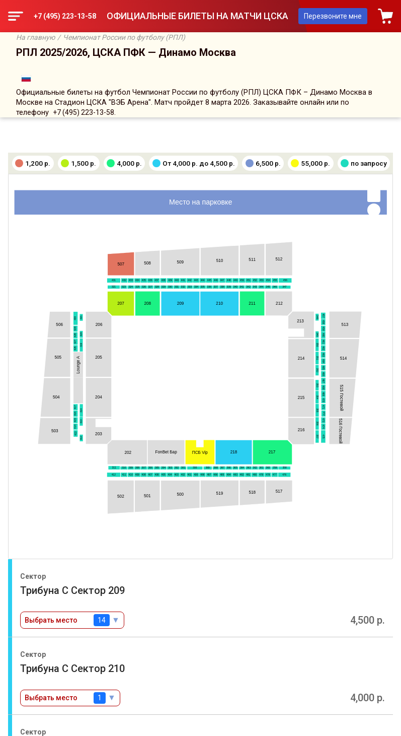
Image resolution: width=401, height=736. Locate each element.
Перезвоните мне (333, 16)
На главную (35, 37)
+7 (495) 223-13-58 (65, 16)
